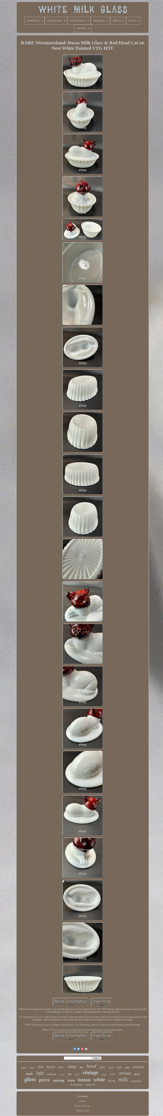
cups (119, 1067)
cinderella (136, 1081)
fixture (77, 1075)
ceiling (104, 1075)
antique (125, 1073)
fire (82, 1067)
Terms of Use (82, 1110)
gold (102, 1067)
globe (136, 1074)
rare (71, 1080)
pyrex (44, 1079)
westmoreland (76, 1085)
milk (123, 1079)
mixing (58, 1080)
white (99, 1079)
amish (110, 1067)
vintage (90, 1072)
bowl (91, 1066)
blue (70, 1074)
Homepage (83, 1096)
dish (40, 1067)
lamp (71, 1066)
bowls (51, 1067)
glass (30, 1079)
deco (61, 1067)
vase (127, 1067)
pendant (113, 1074)
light (40, 1073)
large (32, 1067)
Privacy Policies (82, 1106)
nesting (62, 1075)
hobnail (138, 1067)
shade (29, 1073)
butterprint (51, 1074)
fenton (84, 1079)
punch (23, 1068)
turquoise (90, 1084)
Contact (82, 1101)
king (111, 1081)
